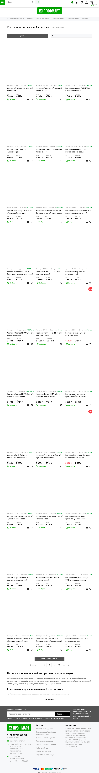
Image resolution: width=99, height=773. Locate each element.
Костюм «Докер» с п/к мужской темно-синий (49, 89)
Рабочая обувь (42, 748)
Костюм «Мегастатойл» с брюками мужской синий (76, 517)
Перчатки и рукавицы (45, 755)
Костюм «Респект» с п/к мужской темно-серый (75, 150)
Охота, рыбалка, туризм (46, 745)
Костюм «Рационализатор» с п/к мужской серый (49, 517)
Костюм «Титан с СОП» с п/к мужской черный (48, 273)
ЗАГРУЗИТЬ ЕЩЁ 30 (49, 659)
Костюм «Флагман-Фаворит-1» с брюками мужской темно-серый (20, 640)
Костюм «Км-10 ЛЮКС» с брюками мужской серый (17, 456)
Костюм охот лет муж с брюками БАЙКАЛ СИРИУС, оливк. (76, 395)
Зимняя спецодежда (44, 741)
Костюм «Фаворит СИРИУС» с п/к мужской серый (77, 89)
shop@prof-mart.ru (17, 741)
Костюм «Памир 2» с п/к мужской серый (75, 273)
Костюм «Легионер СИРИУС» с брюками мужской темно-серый (49, 212)
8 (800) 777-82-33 (17, 735)
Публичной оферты (57, 718)
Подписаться (62, 714)
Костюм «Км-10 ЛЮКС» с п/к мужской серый (47, 579)
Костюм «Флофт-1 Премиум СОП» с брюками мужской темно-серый (76, 579)
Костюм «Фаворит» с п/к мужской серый (17, 150)
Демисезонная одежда (45, 738)
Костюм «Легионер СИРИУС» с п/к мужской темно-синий (78, 212)
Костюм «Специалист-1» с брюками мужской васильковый (49, 640)
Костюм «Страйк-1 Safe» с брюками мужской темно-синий (20, 273)
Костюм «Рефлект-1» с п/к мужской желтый (76, 640)
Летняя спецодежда (44, 729)
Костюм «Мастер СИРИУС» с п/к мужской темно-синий (20, 395)
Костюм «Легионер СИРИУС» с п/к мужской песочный (19, 212)
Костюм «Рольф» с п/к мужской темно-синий (49, 150)
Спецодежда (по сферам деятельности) (46, 733)
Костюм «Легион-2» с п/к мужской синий (75, 334)
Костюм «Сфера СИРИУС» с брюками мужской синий (18, 579)
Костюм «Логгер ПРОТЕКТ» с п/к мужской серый (49, 334)
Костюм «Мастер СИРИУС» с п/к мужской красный (20, 334)
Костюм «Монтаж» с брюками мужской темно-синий (77, 456)
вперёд (67, 665)
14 (59, 665)
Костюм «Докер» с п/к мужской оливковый (20, 89)
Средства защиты (43, 751)
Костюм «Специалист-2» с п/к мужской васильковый (48, 456)
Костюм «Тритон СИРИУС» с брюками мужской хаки (48, 395)
